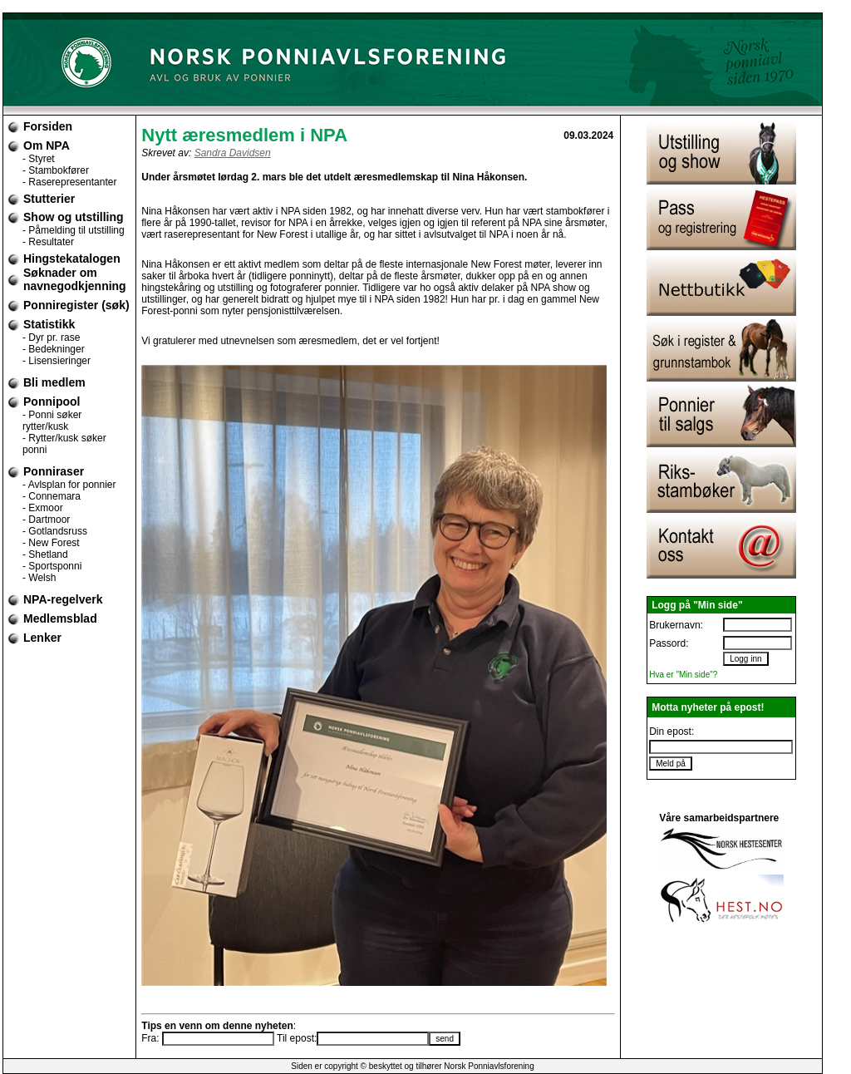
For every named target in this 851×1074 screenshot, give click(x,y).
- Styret (38, 159)
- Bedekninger (53, 349)
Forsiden (47, 126)
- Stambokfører (55, 170)
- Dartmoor (46, 519)
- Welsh (39, 578)
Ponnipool (51, 401)
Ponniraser (53, 471)
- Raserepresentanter (69, 182)
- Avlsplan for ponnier (69, 484)
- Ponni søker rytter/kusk (51, 420)
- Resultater (48, 242)
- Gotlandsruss (54, 531)
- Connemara (51, 496)
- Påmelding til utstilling (73, 230)
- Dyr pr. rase (51, 337)
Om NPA (46, 145)
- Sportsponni (51, 566)
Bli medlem (54, 382)
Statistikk (49, 324)
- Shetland (45, 554)
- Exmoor (42, 508)
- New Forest (51, 543)
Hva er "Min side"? (683, 674)
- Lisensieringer (56, 361)
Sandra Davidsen (232, 153)
